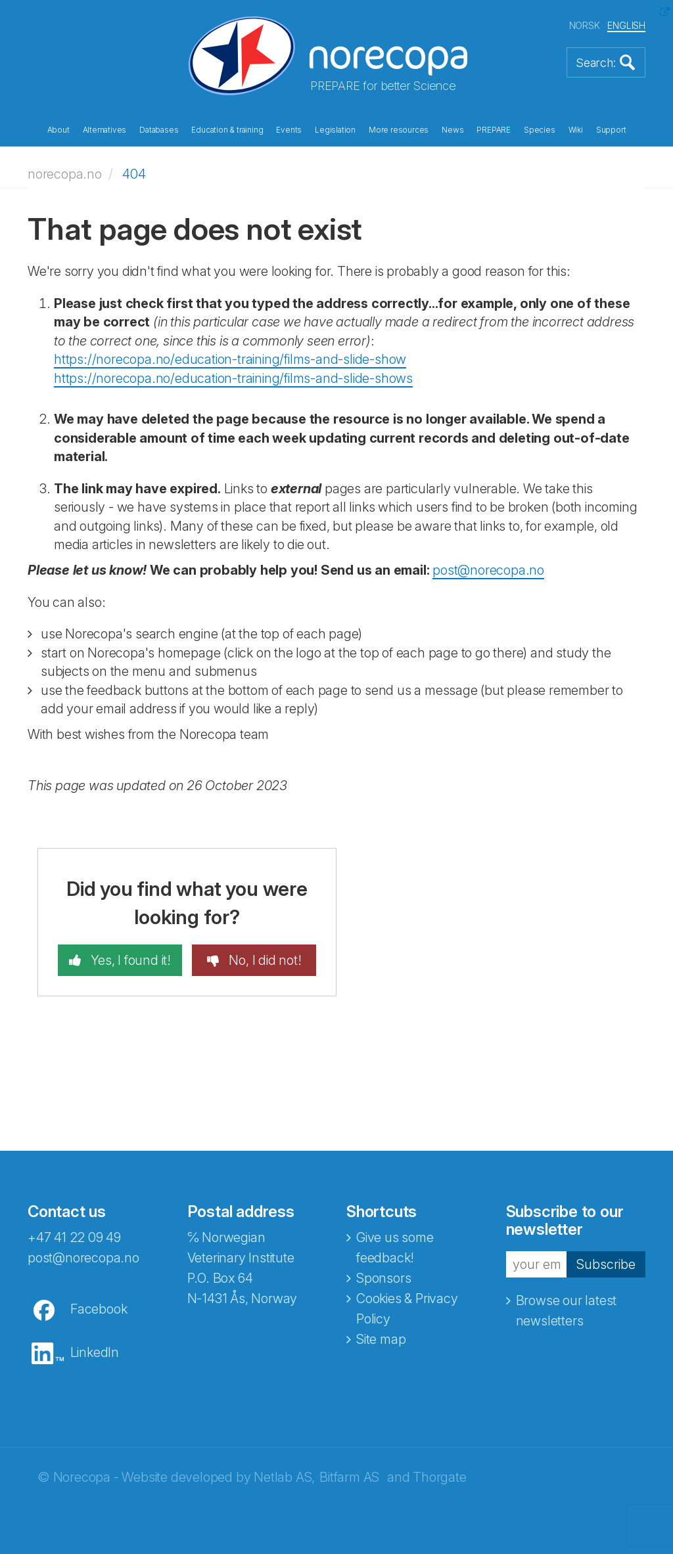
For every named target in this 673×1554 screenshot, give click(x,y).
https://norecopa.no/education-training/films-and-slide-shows (233, 378)
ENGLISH (626, 25)
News (452, 130)
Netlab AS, (284, 1477)
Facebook (98, 1309)
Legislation (335, 130)
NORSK (584, 25)
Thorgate (439, 1477)
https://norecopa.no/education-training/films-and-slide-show (230, 359)
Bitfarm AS (349, 1477)
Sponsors (383, 1278)
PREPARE (493, 130)
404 (133, 174)
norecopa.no (65, 174)
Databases (158, 130)
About (58, 130)
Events (289, 130)
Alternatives (105, 130)
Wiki (576, 130)
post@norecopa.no (488, 570)
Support (611, 130)
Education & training (227, 130)
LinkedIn (94, 1352)
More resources (399, 130)
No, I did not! (264, 960)
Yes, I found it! (129, 960)
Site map (381, 1339)
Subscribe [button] (606, 1264)
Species (539, 130)
